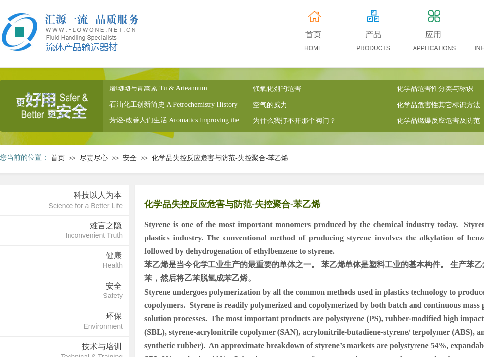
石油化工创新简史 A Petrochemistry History (173, 106)
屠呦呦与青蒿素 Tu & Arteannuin (158, 90)
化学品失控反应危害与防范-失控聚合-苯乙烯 (220, 158)
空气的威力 (270, 107)
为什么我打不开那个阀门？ (294, 122)
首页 (58, 158)
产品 (373, 34)
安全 (130, 158)
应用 (433, 34)
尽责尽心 (94, 158)
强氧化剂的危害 (277, 90)
